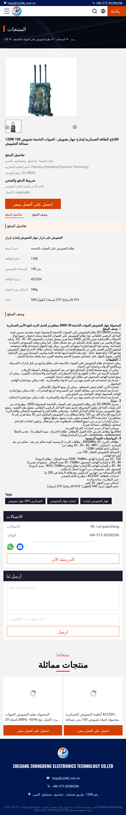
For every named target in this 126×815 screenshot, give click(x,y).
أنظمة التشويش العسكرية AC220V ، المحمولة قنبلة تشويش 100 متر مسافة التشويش (93, 717)
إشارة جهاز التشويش (63, 501)
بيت (72, 39)
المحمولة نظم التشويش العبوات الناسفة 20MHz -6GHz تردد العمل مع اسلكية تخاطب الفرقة (31, 717)
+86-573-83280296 (107, 3)
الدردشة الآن (63, 559)
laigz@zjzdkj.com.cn (19, 3)
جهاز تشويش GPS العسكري (25, 501)
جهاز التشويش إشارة (96, 501)
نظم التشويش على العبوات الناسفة (32, 39)
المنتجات (60, 39)
